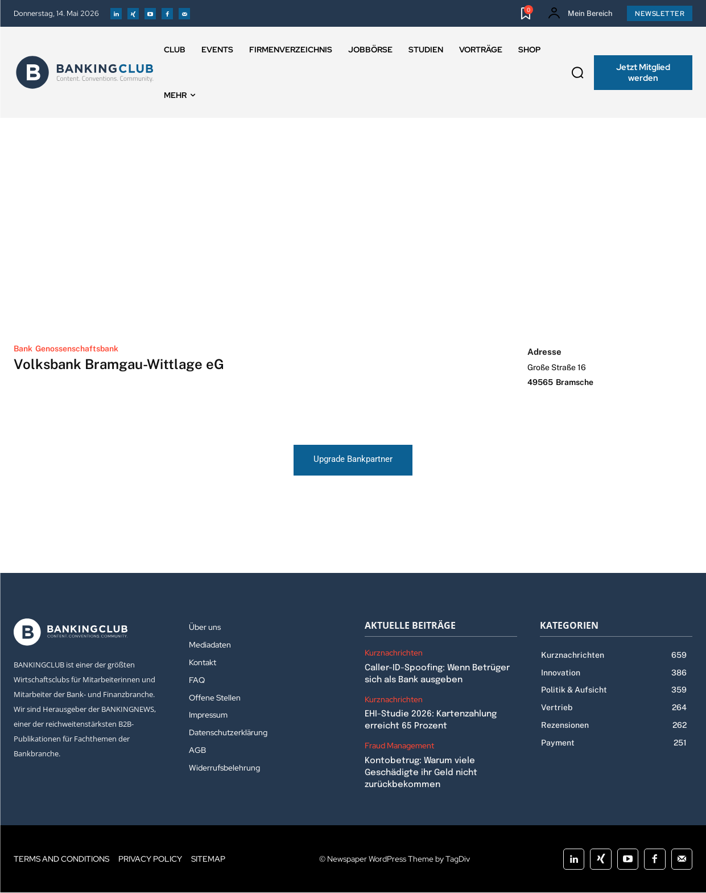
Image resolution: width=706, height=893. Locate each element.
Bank (23, 349)
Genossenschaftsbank (76, 349)
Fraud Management (399, 746)
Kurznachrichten (394, 653)
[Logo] (85, 72)
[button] (577, 72)
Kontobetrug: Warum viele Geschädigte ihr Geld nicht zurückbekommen (421, 773)
